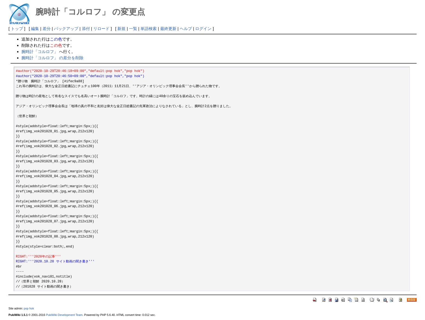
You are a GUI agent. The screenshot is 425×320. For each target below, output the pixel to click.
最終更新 (168, 28)
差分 (47, 28)
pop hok (29, 308)
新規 (121, 28)
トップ (17, 28)
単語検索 (148, 28)
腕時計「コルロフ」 (39, 51)
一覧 (133, 28)
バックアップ (66, 28)
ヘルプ (186, 28)
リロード (101, 28)
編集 (35, 28)
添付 (86, 28)
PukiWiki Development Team (64, 314)
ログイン (203, 28)
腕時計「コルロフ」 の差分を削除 (52, 57)
